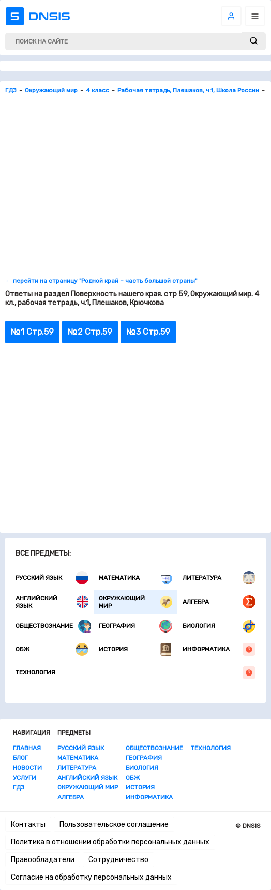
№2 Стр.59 (90, 332)
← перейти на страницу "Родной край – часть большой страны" (101, 280)
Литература (219, 577)
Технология (135, 672)
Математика (135, 577)
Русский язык (52, 577)
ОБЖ (52, 649)
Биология (219, 626)
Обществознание (53, 626)
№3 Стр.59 (148, 332)
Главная (27, 748)
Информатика (219, 649)
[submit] (254, 41)
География (135, 626)
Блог (20, 758)
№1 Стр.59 (32, 332)
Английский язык (52, 602)
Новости (27, 767)
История (135, 649)
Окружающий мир (135, 602)
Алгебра (219, 601)
